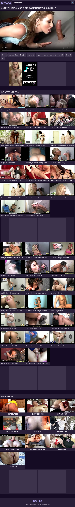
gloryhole (68, 55)
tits (3, 58)
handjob (60, 55)
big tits (4, 55)
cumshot (53, 55)
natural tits (31, 55)
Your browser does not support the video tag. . (37, 31)
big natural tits (13, 55)
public (46, 55)
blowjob (22, 55)
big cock (39, 55)
